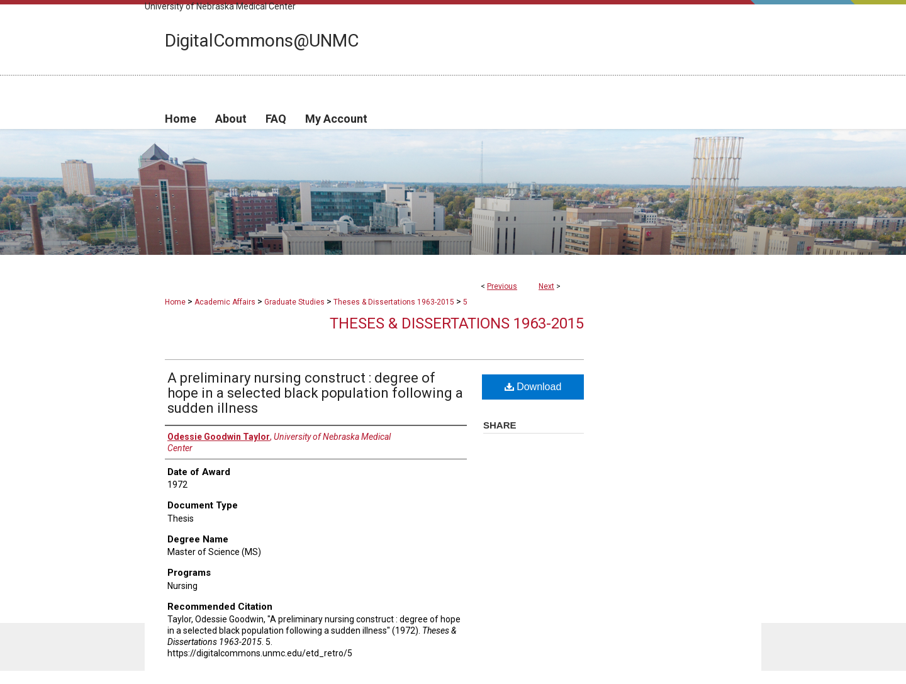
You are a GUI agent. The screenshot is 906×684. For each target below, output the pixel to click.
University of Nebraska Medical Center (220, 6)
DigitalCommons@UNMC (262, 40)
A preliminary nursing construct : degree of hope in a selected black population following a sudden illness (315, 393)
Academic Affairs (224, 302)
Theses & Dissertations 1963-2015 (393, 302)
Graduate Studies (294, 302)
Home (175, 302)
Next (546, 286)
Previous (502, 286)
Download (533, 386)
